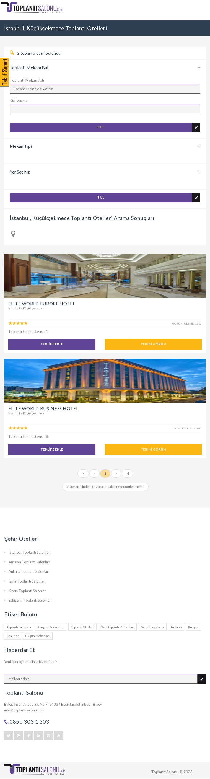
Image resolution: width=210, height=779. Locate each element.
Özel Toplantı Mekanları (117, 627)
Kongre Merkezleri (50, 627)
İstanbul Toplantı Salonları (30, 552)
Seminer (13, 636)
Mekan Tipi (21, 146)
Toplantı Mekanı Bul (29, 67)
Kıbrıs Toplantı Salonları (28, 591)
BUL (100, 127)
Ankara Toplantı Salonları (29, 571)
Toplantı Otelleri (82, 627)
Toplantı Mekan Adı (27, 80)
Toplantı (176, 627)
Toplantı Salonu (164, 771)
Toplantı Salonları (19, 627)
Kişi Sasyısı (19, 100)
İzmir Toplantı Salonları (27, 581)
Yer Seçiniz (20, 171)
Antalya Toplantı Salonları (29, 562)
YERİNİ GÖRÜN (153, 344)
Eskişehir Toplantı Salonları (30, 600)
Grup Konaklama (152, 627)
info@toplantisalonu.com (24, 710)
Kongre (193, 627)
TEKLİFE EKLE (51, 344)
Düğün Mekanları (37, 636)
